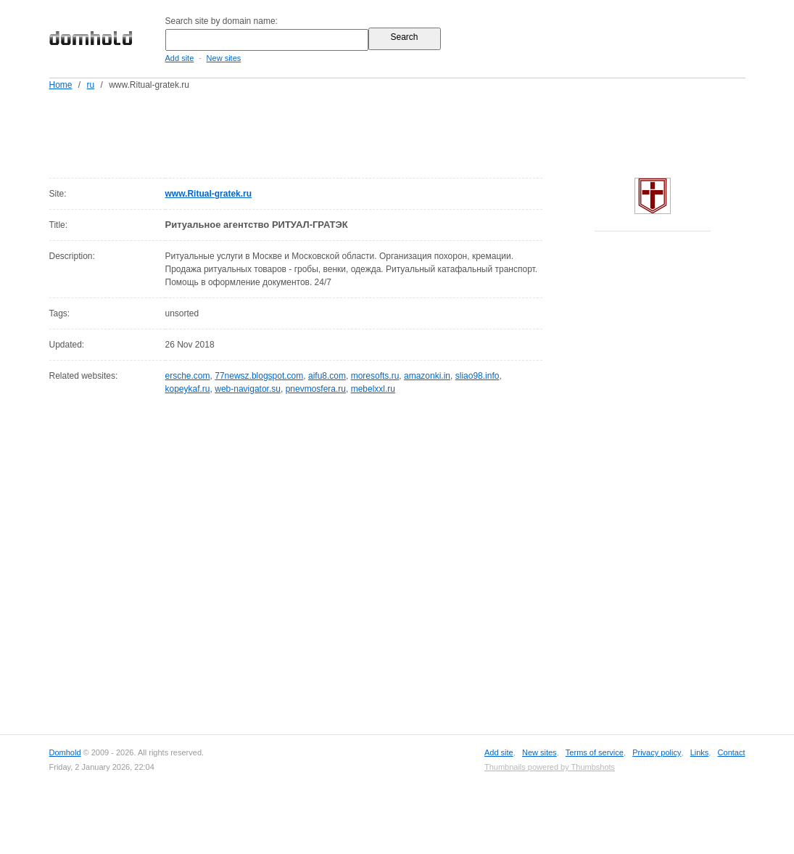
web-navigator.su (248, 389)
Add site (179, 58)
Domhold (65, 752)
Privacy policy (656, 752)
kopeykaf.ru (187, 389)
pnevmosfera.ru (316, 389)
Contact (731, 752)
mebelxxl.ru (373, 389)
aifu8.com (327, 376)
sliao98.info (477, 376)
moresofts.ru (375, 376)
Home (61, 85)
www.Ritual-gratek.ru (208, 194)
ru (91, 85)
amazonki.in (427, 376)
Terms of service (595, 752)
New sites (224, 58)
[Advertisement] (425, 131)
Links (699, 752)
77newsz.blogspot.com (259, 376)
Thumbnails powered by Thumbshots (549, 767)
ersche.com (187, 376)
